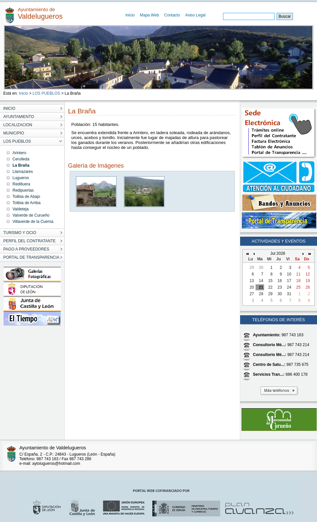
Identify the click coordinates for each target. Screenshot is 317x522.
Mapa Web (149, 15)
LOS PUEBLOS (46, 93)
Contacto (172, 15)
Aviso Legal (195, 15)
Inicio (130, 15)
